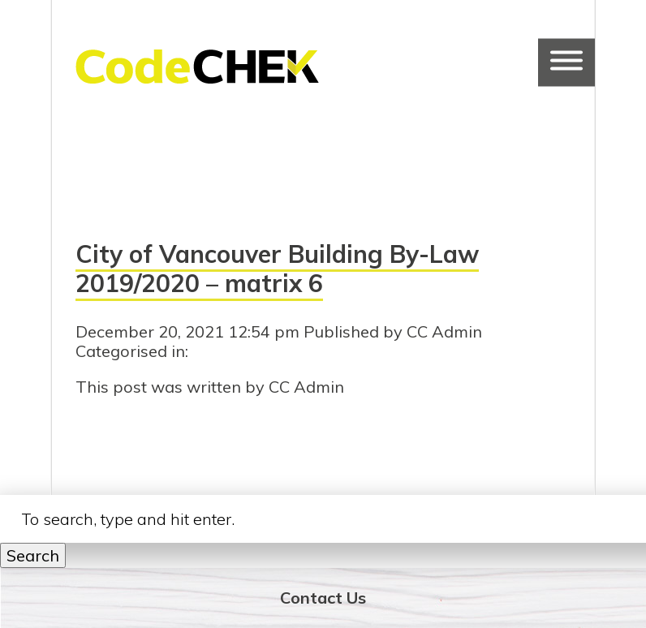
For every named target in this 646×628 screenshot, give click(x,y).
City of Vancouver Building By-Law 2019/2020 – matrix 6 (277, 269)
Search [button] (32, 555)
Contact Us (323, 597)
